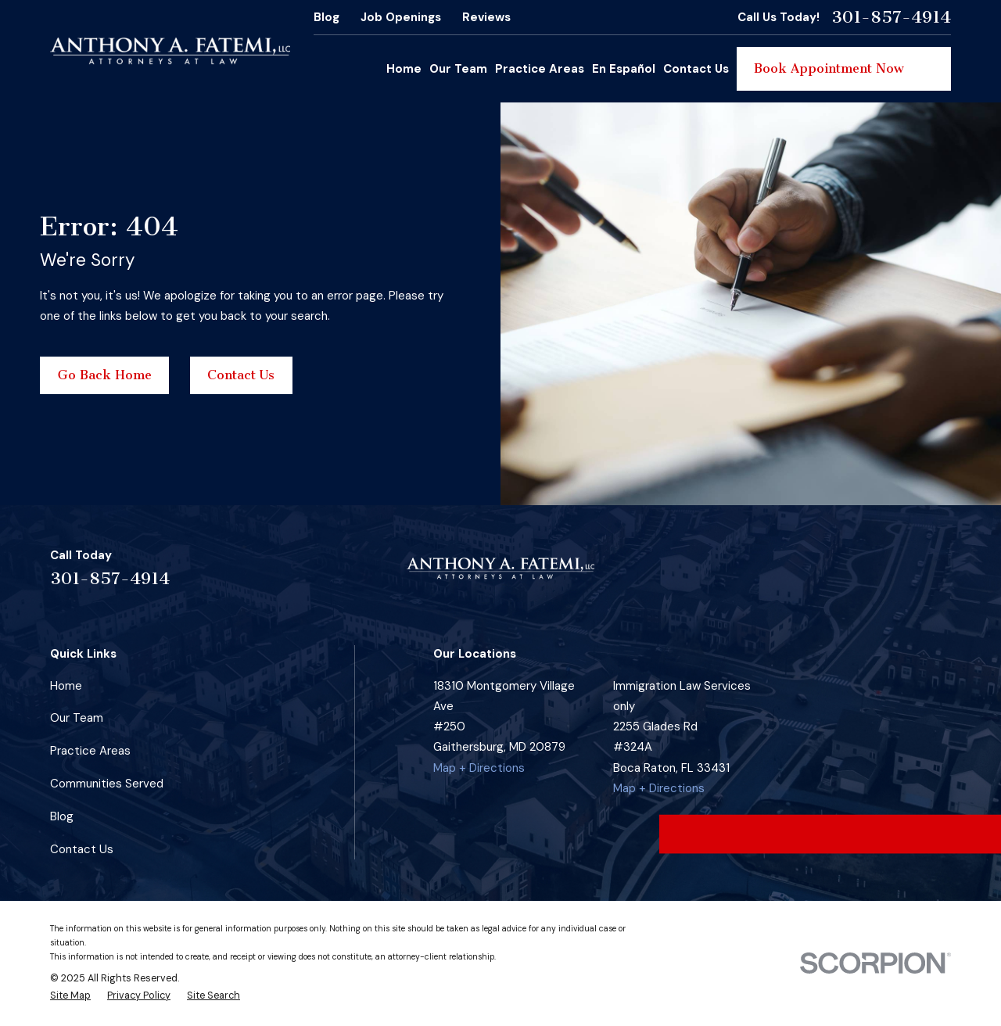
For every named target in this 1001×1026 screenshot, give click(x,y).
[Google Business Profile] (905, 574)
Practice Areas (90, 751)
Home (66, 686)
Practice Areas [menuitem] (539, 69)
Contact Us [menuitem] (696, 69)
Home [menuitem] (404, 69)
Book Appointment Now (844, 69)
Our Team (76, 718)
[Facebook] (831, 574)
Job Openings (401, 17)
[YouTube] (943, 574)
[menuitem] (70, 996)
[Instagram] (868, 574)
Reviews (486, 17)
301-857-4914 (891, 17)
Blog (326, 17)
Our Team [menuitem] (458, 69)
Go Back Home (105, 375)
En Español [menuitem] (623, 69)
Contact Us (240, 375)
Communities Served (106, 783)
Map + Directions (479, 768)
